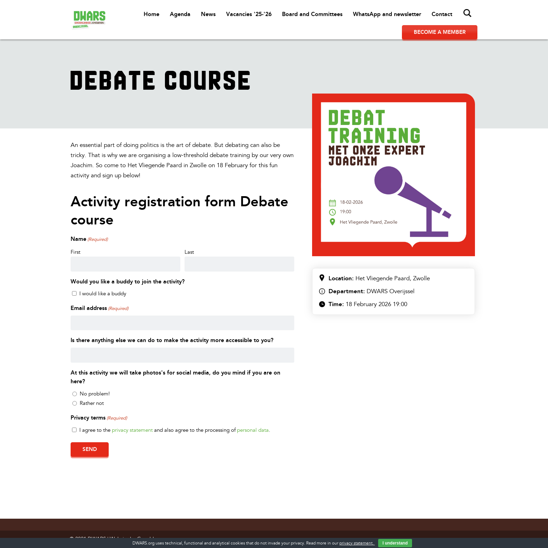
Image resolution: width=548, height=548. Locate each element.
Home (151, 14)
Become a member (440, 32)
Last (189, 252)
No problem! (95, 394)
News (208, 14)
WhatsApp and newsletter (387, 14)
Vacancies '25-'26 (249, 14)
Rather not (92, 403)
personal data (253, 430)
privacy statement (132, 430)
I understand (395, 543)
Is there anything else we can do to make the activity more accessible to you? (172, 340)
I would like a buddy (102, 293)
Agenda (180, 14)
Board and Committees (312, 14)
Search (467, 13)
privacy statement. (357, 543)
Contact (442, 14)
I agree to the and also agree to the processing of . (174, 430)
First (75, 252)
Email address (99, 308)
